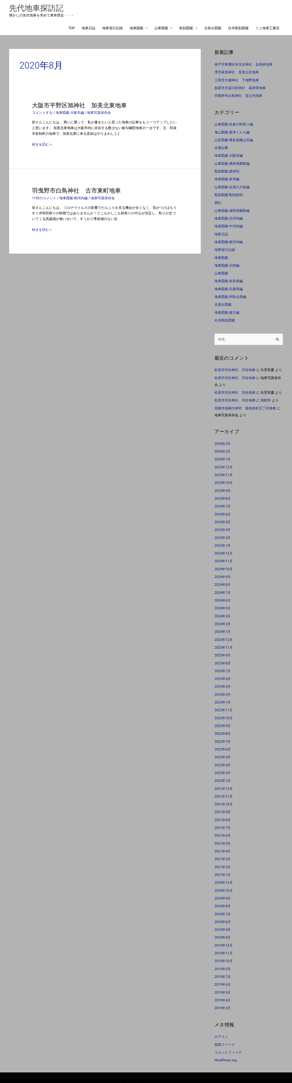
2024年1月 (222, 624)
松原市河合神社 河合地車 (235, 366)
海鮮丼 (266, 396)
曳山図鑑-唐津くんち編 (232, 132)
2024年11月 (223, 555)
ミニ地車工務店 (267, 29)
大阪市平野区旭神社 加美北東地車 (79, 105)
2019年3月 (222, 995)
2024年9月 (222, 570)
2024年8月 (222, 578)
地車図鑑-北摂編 (226, 263)
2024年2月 (222, 617)
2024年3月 (222, 609)
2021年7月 (222, 817)
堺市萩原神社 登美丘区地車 (236, 72)
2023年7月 (222, 663)
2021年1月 (222, 863)
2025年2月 (222, 532)
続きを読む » (42, 145)
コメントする (42, 113)
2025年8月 (222, 493)
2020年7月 (222, 902)
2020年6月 (222, 910)
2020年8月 (222, 894)
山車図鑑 (161, 29)
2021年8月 (222, 809)
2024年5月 (222, 601)
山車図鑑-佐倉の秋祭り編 (233, 124)
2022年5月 (222, 748)
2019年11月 (223, 941)
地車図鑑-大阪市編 (70, 113)
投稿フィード (224, 1031)
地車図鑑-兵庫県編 (228, 286)
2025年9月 (222, 486)
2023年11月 (223, 640)
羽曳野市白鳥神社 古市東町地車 (76, 190)
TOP (71, 29)
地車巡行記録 (112, 29)
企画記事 (221, 147)
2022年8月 (222, 725)
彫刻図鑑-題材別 (226, 170)
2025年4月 (222, 524)
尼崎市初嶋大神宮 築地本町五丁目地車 (245, 404)
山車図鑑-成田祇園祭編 (232, 209)
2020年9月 (222, 887)
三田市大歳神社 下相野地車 (236, 80)
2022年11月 (223, 702)
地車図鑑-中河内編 (228, 224)
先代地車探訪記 (37, 8)
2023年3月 (222, 678)
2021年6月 (222, 825)
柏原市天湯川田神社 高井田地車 (240, 88)
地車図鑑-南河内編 (74, 198)
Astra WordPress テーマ (182, 1070)
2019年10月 (223, 948)
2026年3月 (222, 439)
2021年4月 (222, 840)
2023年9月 (222, 647)
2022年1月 (222, 771)
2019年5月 (222, 979)
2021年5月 (222, 833)
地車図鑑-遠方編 (226, 309)
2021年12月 (223, 779)
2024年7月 (222, 586)
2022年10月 (223, 709)
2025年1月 (222, 540)
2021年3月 (222, 848)
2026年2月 (222, 447)
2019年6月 (222, 971)
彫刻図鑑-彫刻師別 (228, 193)
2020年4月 (222, 925)
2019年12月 (223, 933)
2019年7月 (222, 964)
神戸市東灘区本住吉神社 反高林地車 (243, 65)
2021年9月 (222, 802)
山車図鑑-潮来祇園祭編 (232, 162)
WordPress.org (225, 1046)
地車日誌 (88, 29)
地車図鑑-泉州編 (226, 178)
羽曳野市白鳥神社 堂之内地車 (238, 95)
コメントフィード (228, 1038)
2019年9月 (222, 956)
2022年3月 (222, 763)
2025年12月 (223, 462)
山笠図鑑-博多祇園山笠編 (233, 139)
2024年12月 (223, 547)
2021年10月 (223, 794)
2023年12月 (223, 632)
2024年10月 (223, 563)
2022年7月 (222, 732)
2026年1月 (222, 455)
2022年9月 (222, 717)
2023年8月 (222, 655)
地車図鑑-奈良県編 (228, 278)
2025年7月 (222, 501)
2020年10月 (223, 879)
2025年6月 (222, 509)
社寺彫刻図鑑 (238, 29)
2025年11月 (223, 470)
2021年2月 (222, 856)
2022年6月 (222, 740)
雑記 (217, 201)
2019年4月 (222, 987)
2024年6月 (222, 594)
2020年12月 (223, 871)
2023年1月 (222, 694)
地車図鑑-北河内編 (228, 217)
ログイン (221, 1023)
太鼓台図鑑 (212, 29)
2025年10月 (223, 478)
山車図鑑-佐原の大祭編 (232, 186)
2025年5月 (222, 517)
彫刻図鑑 (186, 29)
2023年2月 (222, 686)
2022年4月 (222, 756)
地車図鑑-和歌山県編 (230, 294)
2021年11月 (223, 786)
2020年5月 (222, 918)
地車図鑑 (136, 29)
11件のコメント (44, 198)
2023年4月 (222, 671)
